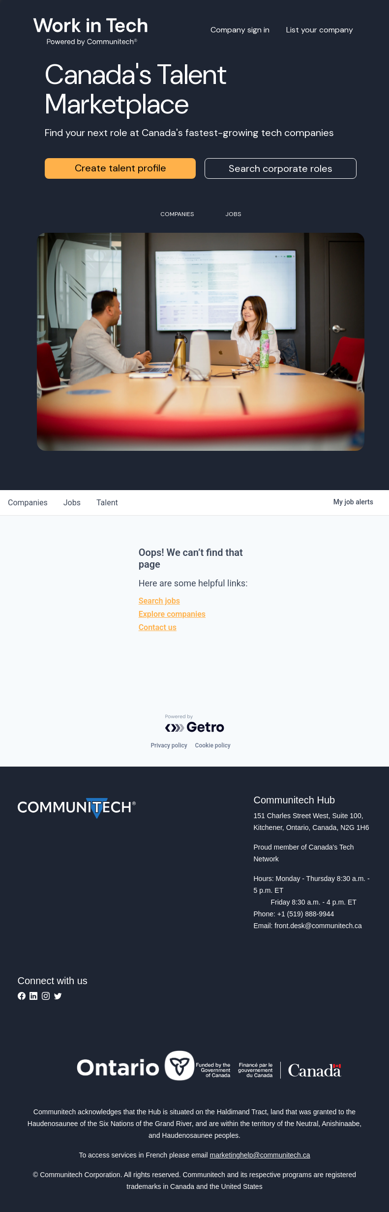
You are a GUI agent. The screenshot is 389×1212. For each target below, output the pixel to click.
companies (28, 502)
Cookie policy (213, 745)
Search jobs (159, 601)
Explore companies (172, 614)
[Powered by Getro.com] (194, 723)
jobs (72, 502)
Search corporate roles (280, 168)
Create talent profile (120, 168)
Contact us (158, 627)
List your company (319, 30)
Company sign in (239, 30)
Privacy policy (168, 745)
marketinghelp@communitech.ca (260, 1155)
